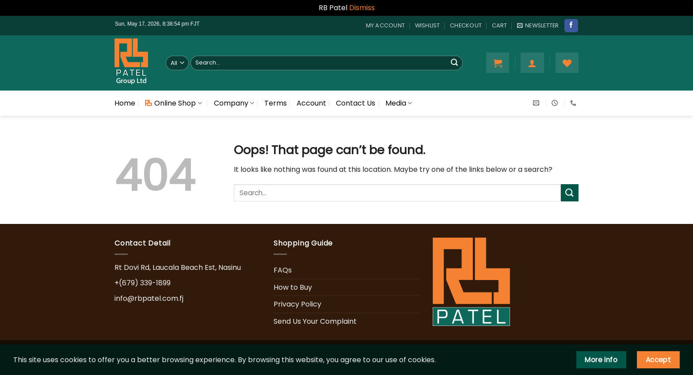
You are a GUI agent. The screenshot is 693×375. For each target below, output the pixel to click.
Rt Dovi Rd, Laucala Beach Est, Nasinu (177, 267)
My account (385, 25)
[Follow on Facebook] (571, 25)
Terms (275, 103)
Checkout (466, 25)
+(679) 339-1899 (142, 283)
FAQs (283, 270)
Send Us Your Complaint (315, 321)
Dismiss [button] (362, 8)
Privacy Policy (297, 304)
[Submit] (454, 62)
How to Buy (293, 287)
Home (124, 103)
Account (311, 103)
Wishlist (427, 25)
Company (234, 103)
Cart (499, 25)
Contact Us (355, 103)
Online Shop (173, 103)
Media (398, 103)
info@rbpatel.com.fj (148, 298)
